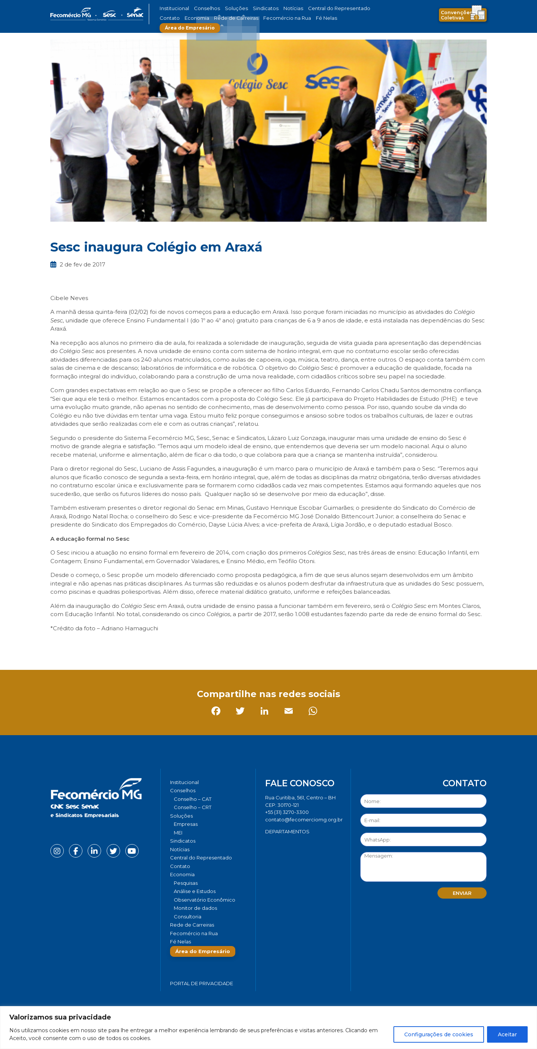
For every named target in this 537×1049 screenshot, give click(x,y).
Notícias (275, 8)
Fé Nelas (283, 18)
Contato (355, 8)
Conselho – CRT (192, 807)
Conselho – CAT (192, 799)
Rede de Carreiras (204, 18)
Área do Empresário (327, 18)
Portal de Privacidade (201, 983)
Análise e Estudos (195, 891)
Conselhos (202, 8)
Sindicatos (251, 8)
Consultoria (187, 917)
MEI (178, 833)
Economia (171, 18)
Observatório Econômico (204, 900)
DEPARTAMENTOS (287, 831)
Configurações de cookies (438, 1034)
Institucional (173, 8)
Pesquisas (186, 883)
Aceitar (507, 1034)
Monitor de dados (195, 908)
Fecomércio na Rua (249, 18)
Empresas (186, 824)
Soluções (226, 8)
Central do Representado (315, 8)
